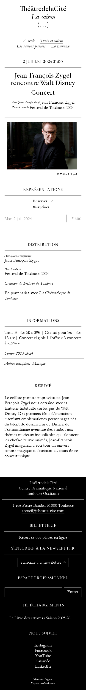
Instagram (43, 645)
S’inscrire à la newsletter (41, 562)
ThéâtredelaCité (43, 483)
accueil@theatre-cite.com (43, 510)
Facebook (43, 650)
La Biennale (60, 46)
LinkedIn (43, 666)
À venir (29, 40)
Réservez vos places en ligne (43, 537)
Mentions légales (43, 679)
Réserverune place (41, 204)
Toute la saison (51, 40)
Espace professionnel (43, 578)
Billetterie (43, 526)
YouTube (43, 655)
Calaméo (43, 661)
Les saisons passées (31, 46)
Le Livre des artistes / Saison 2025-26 (39, 618)
